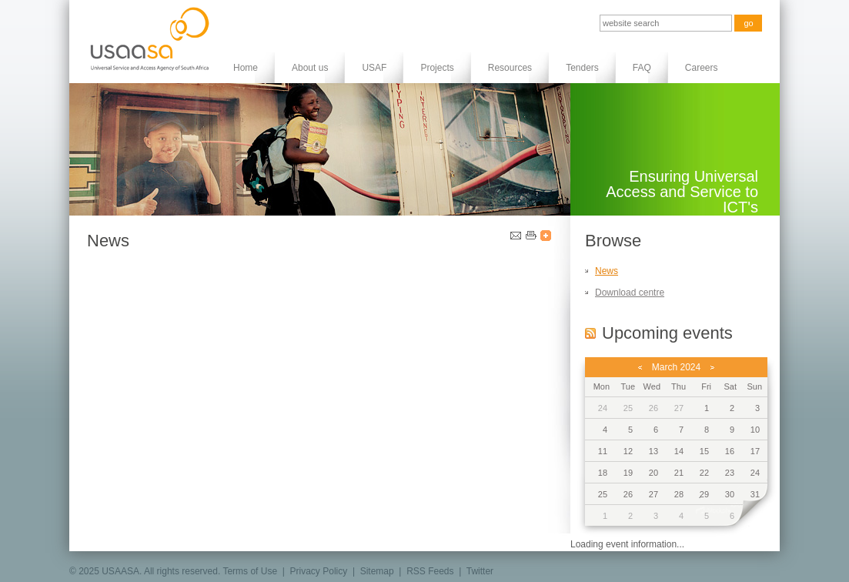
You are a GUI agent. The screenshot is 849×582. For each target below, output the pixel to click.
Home (245, 67)
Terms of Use (249, 571)
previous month (640, 367)
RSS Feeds (429, 571)
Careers (701, 67)
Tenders (582, 67)
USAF (374, 67)
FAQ (642, 67)
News (606, 271)
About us (310, 67)
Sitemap (377, 571)
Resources (510, 67)
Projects (436, 67)
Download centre (629, 292)
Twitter (479, 571)
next (750, 516)
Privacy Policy (319, 571)
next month (712, 367)
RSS (590, 333)
